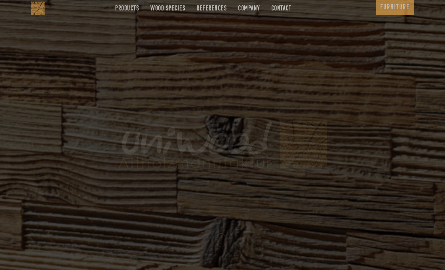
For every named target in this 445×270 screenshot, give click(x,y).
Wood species (167, 7)
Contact (281, 7)
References (212, 7)
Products (127, 7)
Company (249, 7)
